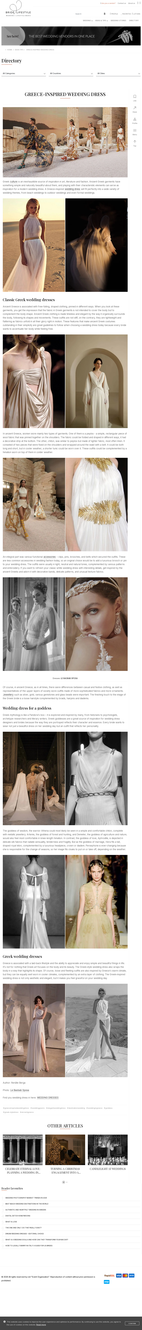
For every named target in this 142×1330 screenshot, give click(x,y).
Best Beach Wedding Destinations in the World (26, 1204)
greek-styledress (11, 1112)
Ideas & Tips (101, 20)
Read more (41, 1324)
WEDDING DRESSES (47, 1097)
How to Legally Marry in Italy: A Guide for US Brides (28, 1246)
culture (13, 181)
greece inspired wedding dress (40, 50)
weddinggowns (38, 1108)
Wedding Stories (118, 20)
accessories (50, 557)
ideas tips (19, 50)
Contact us (122, 3)
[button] (63, 1182)
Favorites (126, 14)
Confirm (132, 1323)
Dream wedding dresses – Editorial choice (24, 1234)
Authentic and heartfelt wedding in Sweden (25, 1210)
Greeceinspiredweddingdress (17, 1108)
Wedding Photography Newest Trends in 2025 (26, 1198)
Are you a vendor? (108, 3)
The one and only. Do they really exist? (23, 1228)
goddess (109, 1108)
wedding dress (72, 189)
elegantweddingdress (57, 1108)
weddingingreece (95, 1108)
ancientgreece (27, 1112)
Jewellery (8, 694)
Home (9, 50)
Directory (134, 20)
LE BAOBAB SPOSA (69, 678)
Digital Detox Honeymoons (17, 1216)
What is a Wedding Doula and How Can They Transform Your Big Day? (36, 1240)
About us (131, 3)
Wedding (87, 20)
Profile (114, 14)
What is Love (11, 1222)
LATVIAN (136, 14)
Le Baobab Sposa (19, 1090)
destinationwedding (77, 1108)
